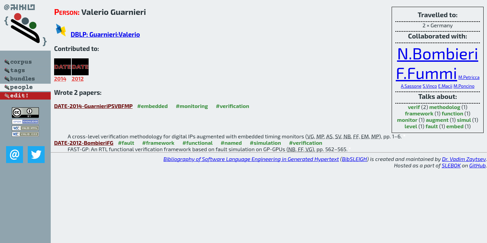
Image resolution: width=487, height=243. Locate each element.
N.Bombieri (437, 53)
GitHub (477, 165)
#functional (197, 142)
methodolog (444, 107)
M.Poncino (464, 86)
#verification (232, 106)
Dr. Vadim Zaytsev (464, 159)
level (410, 126)
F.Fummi (426, 72)
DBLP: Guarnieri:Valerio (105, 34)
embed (455, 126)
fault (431, 126)
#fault (126, 142)
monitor (407, 119)
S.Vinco (430, 86)
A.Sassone (411, 86)
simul (464, 119)
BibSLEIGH (354, 159)
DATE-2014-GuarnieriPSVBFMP (93, 106)
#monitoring (192, 106)
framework (419, 113)
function (452, 113)
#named (231, 142)
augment (437, 119)
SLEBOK (451, 165)
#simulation (265, 142)
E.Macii (445, 86)
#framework (158, 142)
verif (414, 107)
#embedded (152, 106)
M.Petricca (468, 77)
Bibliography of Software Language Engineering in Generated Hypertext (251, 159)
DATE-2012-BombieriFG (83, 142)
